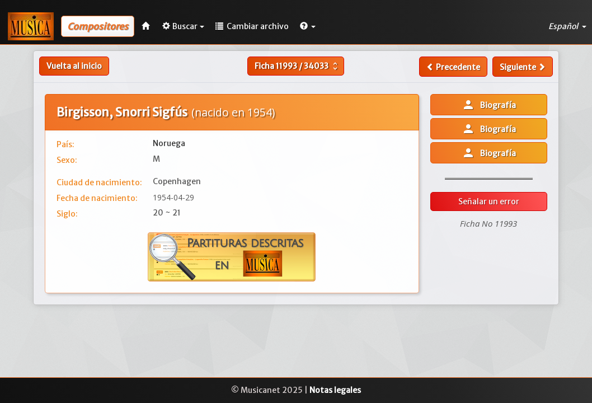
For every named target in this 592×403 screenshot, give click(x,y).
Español (567, 26)
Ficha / (297, 66)
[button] (307, 26)
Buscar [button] (183, 26)
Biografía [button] (489, 104)
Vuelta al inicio (74, 66)
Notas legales (335, 390)
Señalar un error (488, 201)
